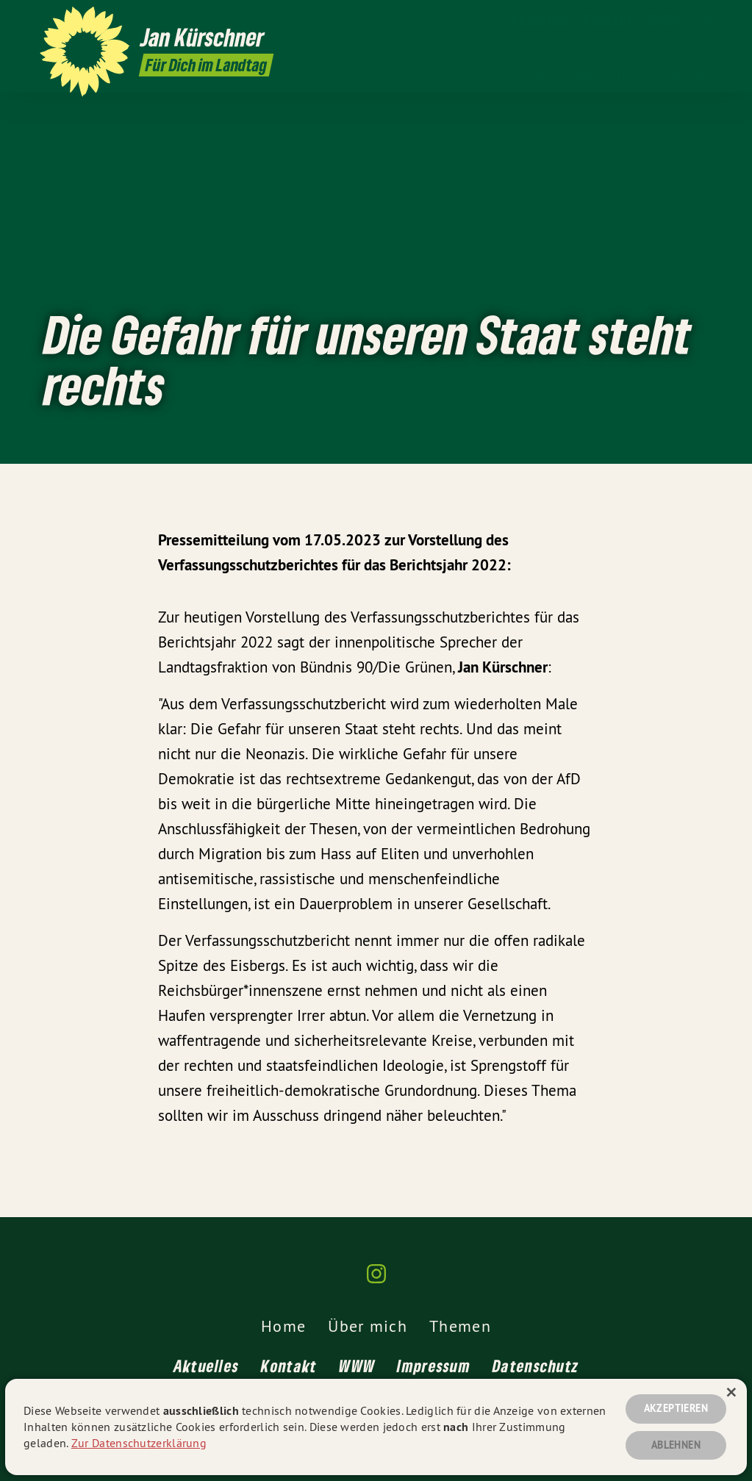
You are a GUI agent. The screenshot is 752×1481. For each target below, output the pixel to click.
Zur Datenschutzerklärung (139, 1442)
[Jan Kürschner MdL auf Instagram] (704, 19)
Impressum (433, 1365)
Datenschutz (536, 1365)
